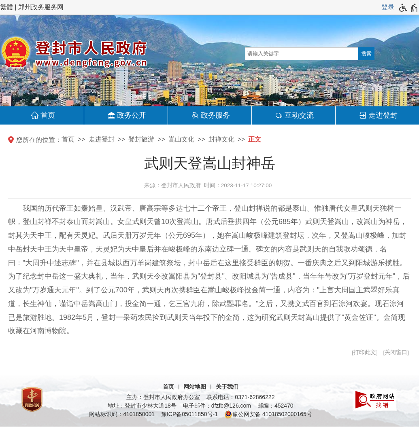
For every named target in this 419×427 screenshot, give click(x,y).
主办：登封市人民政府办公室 (163, 397)
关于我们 (227, 386)
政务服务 (215, 115)
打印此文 (364, 352)
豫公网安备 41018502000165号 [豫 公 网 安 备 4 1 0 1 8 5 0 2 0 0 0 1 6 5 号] (268, 414)
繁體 (6, 7)
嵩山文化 (181, 139)
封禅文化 (221, 139)
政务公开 (131, 115)
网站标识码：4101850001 (122, 414)
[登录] (387, 7)
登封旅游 (141, 139)
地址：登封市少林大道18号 (142, 405)
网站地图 (194, 386)
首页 (47, 115)
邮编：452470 (275, 405)
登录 (387, 7)
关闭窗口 (396, 352)
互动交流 (299, 115)
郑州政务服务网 (41, 7)
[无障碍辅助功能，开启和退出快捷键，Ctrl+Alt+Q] (408, 8)
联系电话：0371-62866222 (240, 397)
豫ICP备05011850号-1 (189, 414)
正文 (254, 139)
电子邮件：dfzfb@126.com (217, 405)
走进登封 (383, 115)
